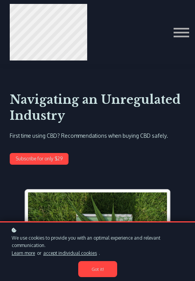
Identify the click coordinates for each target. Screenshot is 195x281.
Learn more (23, 253)
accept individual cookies (70, 253)
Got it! (97, 269)
